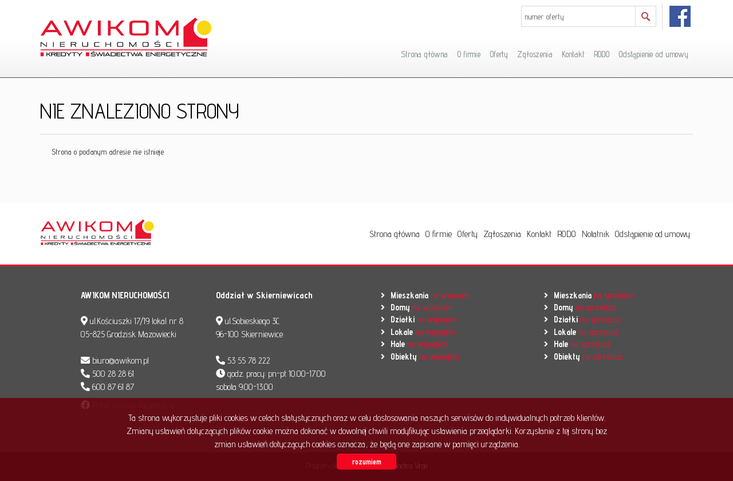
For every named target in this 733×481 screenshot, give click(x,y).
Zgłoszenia (535, 54)
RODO (601, 54)
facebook (680, 16)
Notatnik (595, 233)
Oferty (499, 54)
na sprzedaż (594, 295)
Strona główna (424, 54)
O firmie (468, 54)
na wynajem (430, 295)
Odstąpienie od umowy (653, 54)
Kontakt (573, 54)
